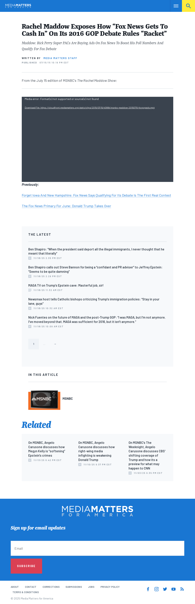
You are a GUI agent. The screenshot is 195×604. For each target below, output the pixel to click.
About (15, 586)
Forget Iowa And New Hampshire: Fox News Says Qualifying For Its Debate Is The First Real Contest (96, 195)
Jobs (91, 586)
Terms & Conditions (25, 592)
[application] (97, 139)
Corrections (51, 586)
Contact (30, 586)
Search (188, 6)
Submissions (73, 586)
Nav (173, 6)
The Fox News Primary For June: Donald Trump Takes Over (66, 206)
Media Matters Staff (60, 58)
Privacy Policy (110, 586)
